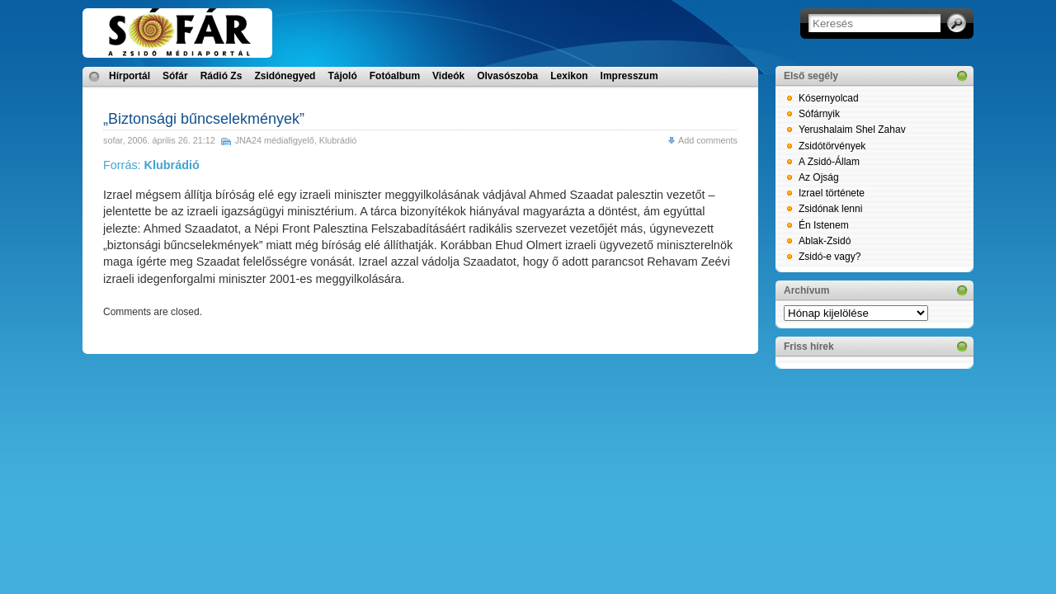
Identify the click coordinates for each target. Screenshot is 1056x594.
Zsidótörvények (832, 146)
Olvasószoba (507, 76)
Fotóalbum (395, 76)
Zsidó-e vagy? (829, 256)
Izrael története (832, 193)
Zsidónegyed (284, 76)
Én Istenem (824, 225)
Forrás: (151, 165)
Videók (448, 76)
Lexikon (568, 76)
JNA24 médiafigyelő (274, 140)
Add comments (708, 140)
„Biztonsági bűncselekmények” (203, 119)
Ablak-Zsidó (825, 241)
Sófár (175, 76)
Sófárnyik (819, 114)
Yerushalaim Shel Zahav (852, 129)
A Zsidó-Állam (829, 161)
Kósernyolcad (829, 98)
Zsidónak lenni (830, 208)
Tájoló (342, 76)
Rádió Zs (221, 76)
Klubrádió (338, 140)
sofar (112, 140)
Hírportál (129, 76)
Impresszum (629, 76)
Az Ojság (819, 177)
